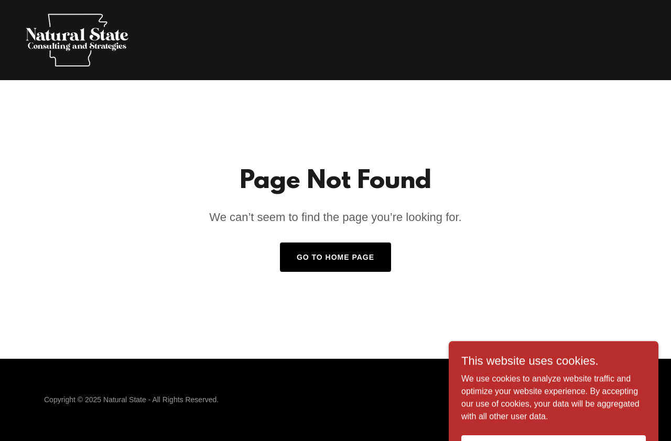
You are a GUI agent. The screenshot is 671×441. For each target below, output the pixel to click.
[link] (77, 39)
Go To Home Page (335, 257)
